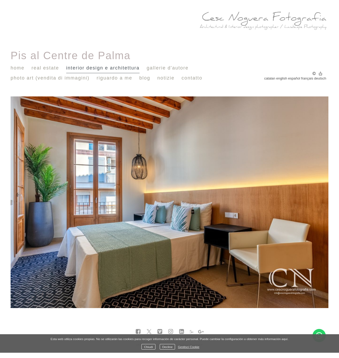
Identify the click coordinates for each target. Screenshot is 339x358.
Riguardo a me (114, 78)
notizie (166, 78)
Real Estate (45, 68)
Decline (167, 346)
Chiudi (148, 346)
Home (17, 68)
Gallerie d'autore (168, 68)
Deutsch (320, 78)
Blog (144, 78)
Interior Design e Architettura (103, 68)
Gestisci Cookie (188, 346)
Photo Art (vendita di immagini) (50, 78)
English (281, 78)
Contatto (192, 78)
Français (307, 78)
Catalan (269, 78)
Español (294, 78)
